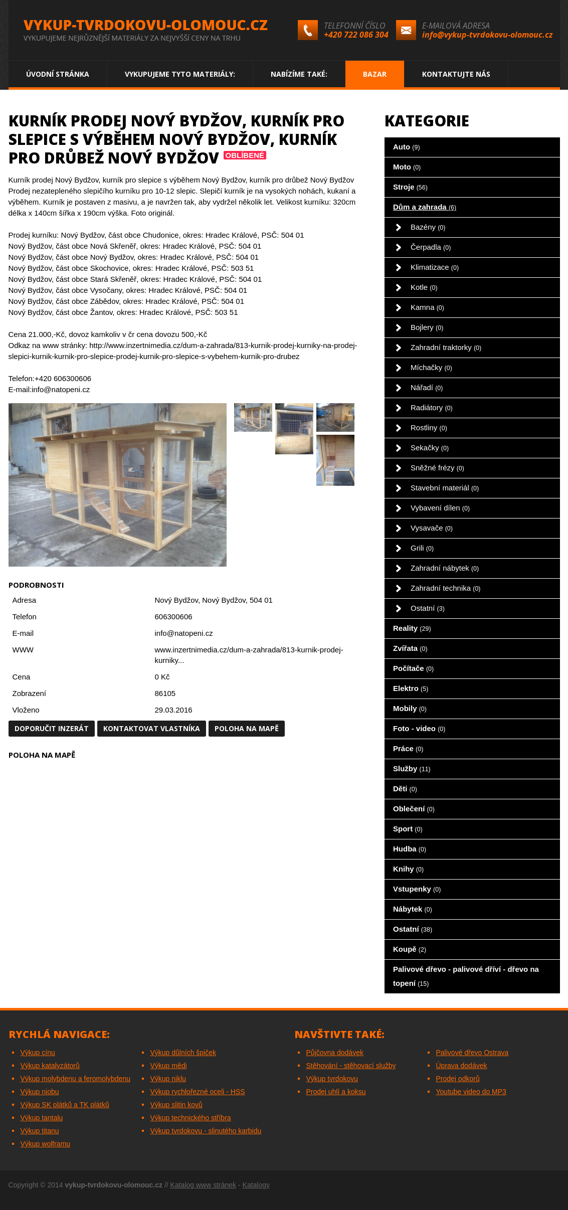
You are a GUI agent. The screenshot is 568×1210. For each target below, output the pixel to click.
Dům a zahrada (424, 207)
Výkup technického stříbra (190, 1118)
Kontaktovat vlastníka (151, 728)
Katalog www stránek (203, 1185)
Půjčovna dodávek (334, 1053)
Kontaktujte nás (456, 74)
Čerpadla (431, 247)
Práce (408, 748)
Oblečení (414, 808)
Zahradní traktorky (446, 347)
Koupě (409, 949)
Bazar (375, 74)
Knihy (408, 869)
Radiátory (432, 407)
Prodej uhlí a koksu (336, 1092)
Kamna (427, 307)
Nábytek (412, 909)
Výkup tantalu (42, 1118)
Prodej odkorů (458, 1079)
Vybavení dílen (440, 507)
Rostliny (429, 427)
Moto (407, 166)
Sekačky (430, 447)
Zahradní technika (446, 588)
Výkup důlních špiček (183, 1053)
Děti (405, 788)
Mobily (410, 708)
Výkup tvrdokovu (332, 1079)
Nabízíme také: (299, 74)
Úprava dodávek (461, 1066)
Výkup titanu (40, 1131)
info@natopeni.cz (184, 633)
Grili (422, 548)
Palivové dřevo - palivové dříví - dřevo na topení (466, 976)
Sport (408, 828)
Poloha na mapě (247, 728)
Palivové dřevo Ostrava (472, 1053)
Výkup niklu (168, 1079)
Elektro (410, 688)
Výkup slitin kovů (176, 1105)
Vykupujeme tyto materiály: (180, 74)
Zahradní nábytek (445, 568)
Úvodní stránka (57, 74)
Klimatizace (435, 267)
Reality (412, 628)
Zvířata (410, 648)
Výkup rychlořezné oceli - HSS (197, 1092)
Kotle (424, 287)
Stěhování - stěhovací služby (351, 1066)
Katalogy (256, 1185)
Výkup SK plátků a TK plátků (65, 1105)
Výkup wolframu (46, 1144)
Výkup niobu (40, 1092)
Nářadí (427, 387)
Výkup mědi (168, 1066)
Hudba (409, 848)
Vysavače (432, 528)
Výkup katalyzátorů (50, 1066)
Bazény (428, 227)
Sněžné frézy (437, 467)
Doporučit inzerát (52, 728)
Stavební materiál (445, 487)
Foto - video (419, 728)
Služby (412, 768)
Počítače (413, 668)
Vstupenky (417, 889)
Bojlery (427, 327)
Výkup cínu (38, 1053)
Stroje (410, 187)
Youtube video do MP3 (471, 1092)
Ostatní (428, 608)
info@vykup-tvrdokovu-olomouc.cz (487, 34)
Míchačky (431, 367)
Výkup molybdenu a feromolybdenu (75, 1079)
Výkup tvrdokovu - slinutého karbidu (206, 1131)
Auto (406, 146)
